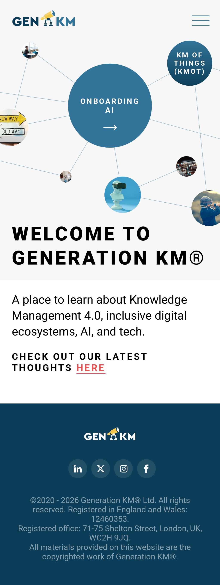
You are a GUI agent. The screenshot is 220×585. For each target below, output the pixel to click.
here (90, 367)
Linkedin (77, 469)
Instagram (123, 469)
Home (44, 20)
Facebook (146, 468)
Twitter (100, 469)
